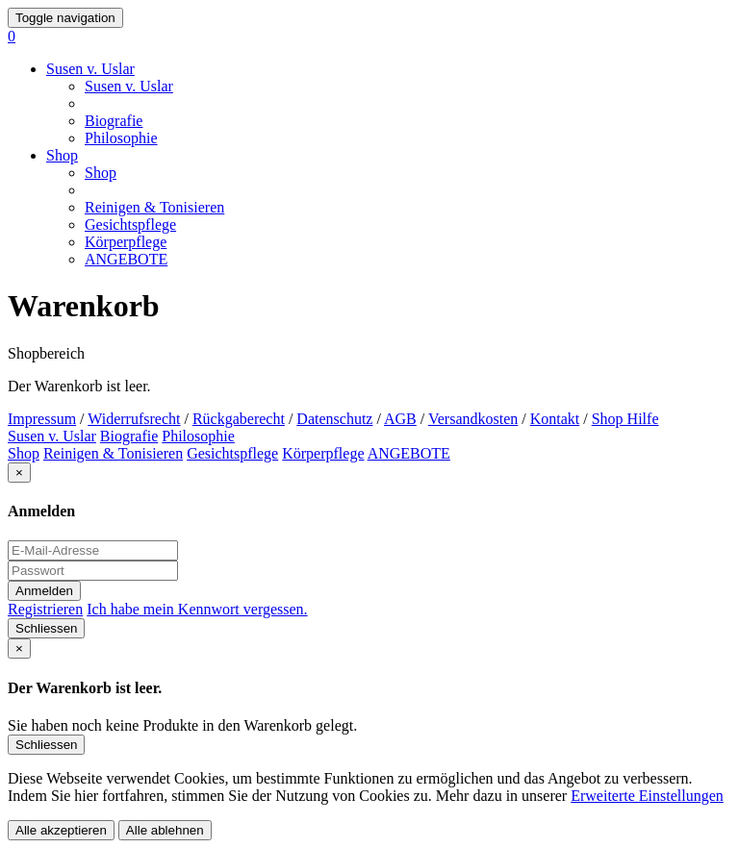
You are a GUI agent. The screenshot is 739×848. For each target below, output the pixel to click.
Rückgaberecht (238, 419)
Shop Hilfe (625, 419)
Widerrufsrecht (134, 419)
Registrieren (45, 609)
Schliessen (46, 628)
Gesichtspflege (130, 224)
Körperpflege (125, 242)
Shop (62, 155)
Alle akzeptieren (61, 830)
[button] (11, 36)
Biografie (113, 120)
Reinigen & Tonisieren (154, 207)
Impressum (42, 419)
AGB (400, 419)
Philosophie (121, 138)
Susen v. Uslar (90, 69)
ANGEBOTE (126, 259)
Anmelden (44, 591)
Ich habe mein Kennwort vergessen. (197, 609)
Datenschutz (334, 419)
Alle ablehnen (165, 830)
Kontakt (555, 419)
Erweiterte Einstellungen (647, 795)
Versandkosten (473, 419)
